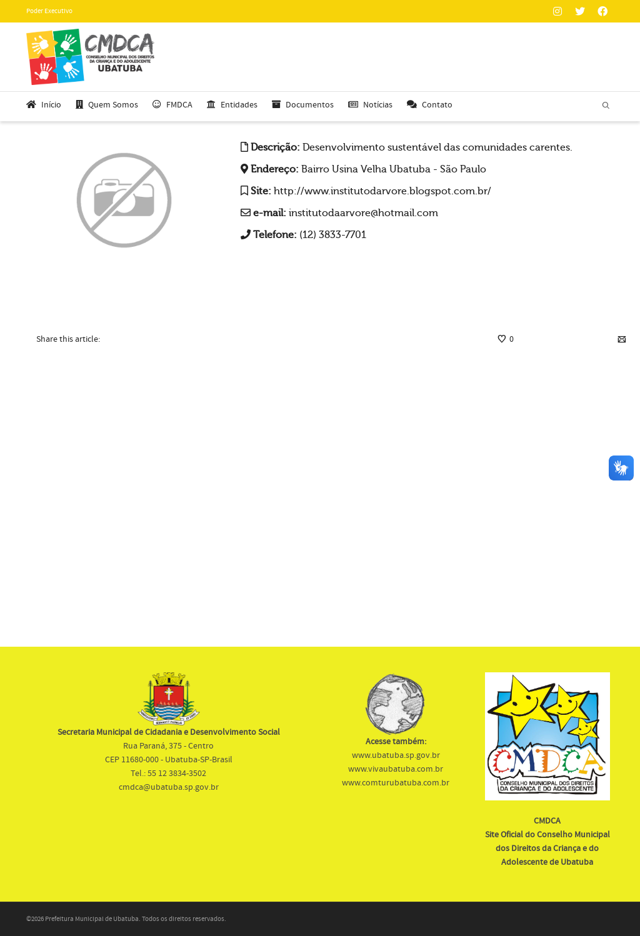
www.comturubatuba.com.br (395, 783)
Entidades (232, 105)
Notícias (370, 105)
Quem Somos (107, 105)
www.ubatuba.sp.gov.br (396, 755)
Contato (429, 105)
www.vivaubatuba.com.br (395, 769)
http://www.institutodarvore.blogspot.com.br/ (382, 191)
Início (43, 105)
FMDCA (172, 105)
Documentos (303, 105)
